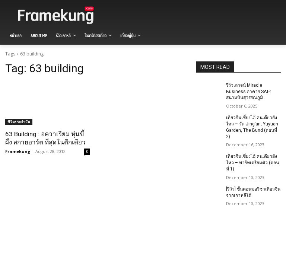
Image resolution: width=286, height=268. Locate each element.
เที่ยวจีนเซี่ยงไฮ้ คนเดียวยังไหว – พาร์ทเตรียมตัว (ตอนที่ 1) (252, 163)
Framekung (17, 151)
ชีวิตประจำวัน (18, 121)
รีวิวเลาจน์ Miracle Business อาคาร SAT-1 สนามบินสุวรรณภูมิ (249, 91)
